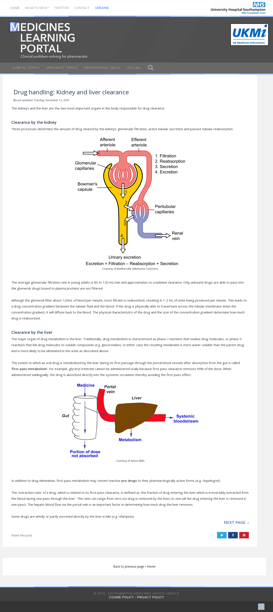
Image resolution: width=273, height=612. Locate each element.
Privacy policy (150, 597)
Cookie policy (121, 597)
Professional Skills (102, 68)
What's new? (37, 8)
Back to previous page (129, 566)
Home (15, 8)
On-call (134, 68)
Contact (82, 8)
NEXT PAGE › (236, 522)
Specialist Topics (62, 68)
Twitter (61, 8)
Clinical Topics (26, 68)
